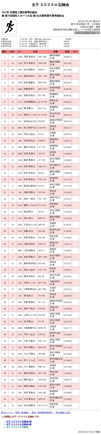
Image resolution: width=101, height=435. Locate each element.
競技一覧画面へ (22, 413)
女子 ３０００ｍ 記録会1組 (19, 422)
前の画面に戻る (63, 413)
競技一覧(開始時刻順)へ (43, 413)
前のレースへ (7, 413)
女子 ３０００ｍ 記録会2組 (19, 425)
